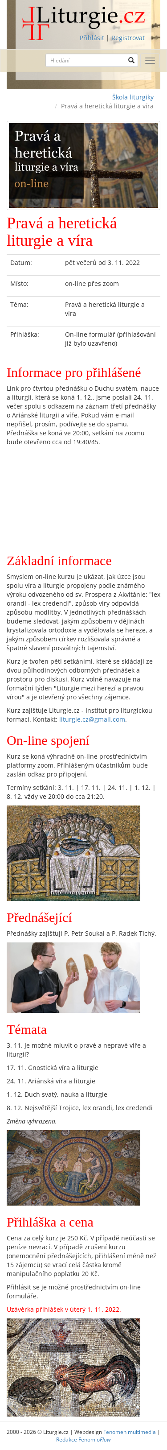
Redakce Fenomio (83, 1439)
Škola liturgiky (133, 97)
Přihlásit (92, 37)
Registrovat (128, 37)
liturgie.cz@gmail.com (92, 719)
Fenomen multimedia (129, 1431)
